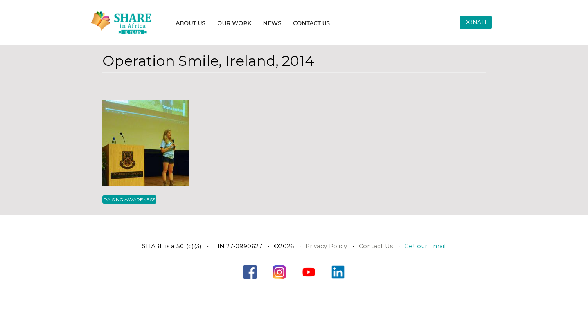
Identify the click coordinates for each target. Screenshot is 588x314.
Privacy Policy (326, 246)
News (272, 23)
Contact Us (311, 23)
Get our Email (425, 246)
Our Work (234, 23)
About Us (190, 23)
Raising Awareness (129, 199)
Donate (475, 22)
